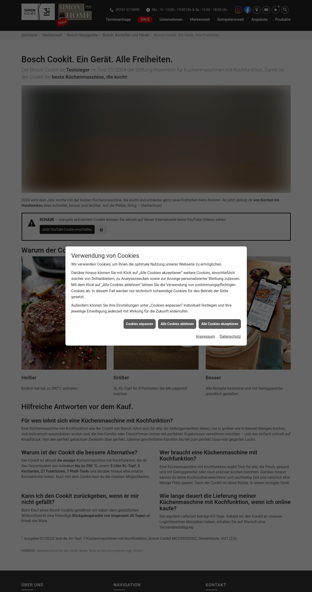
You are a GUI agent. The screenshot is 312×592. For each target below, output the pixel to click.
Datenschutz (230, 336)
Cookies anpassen (139, 324)
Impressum (205, 336)
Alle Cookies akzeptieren (219, 324)
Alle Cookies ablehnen (177, 324)
